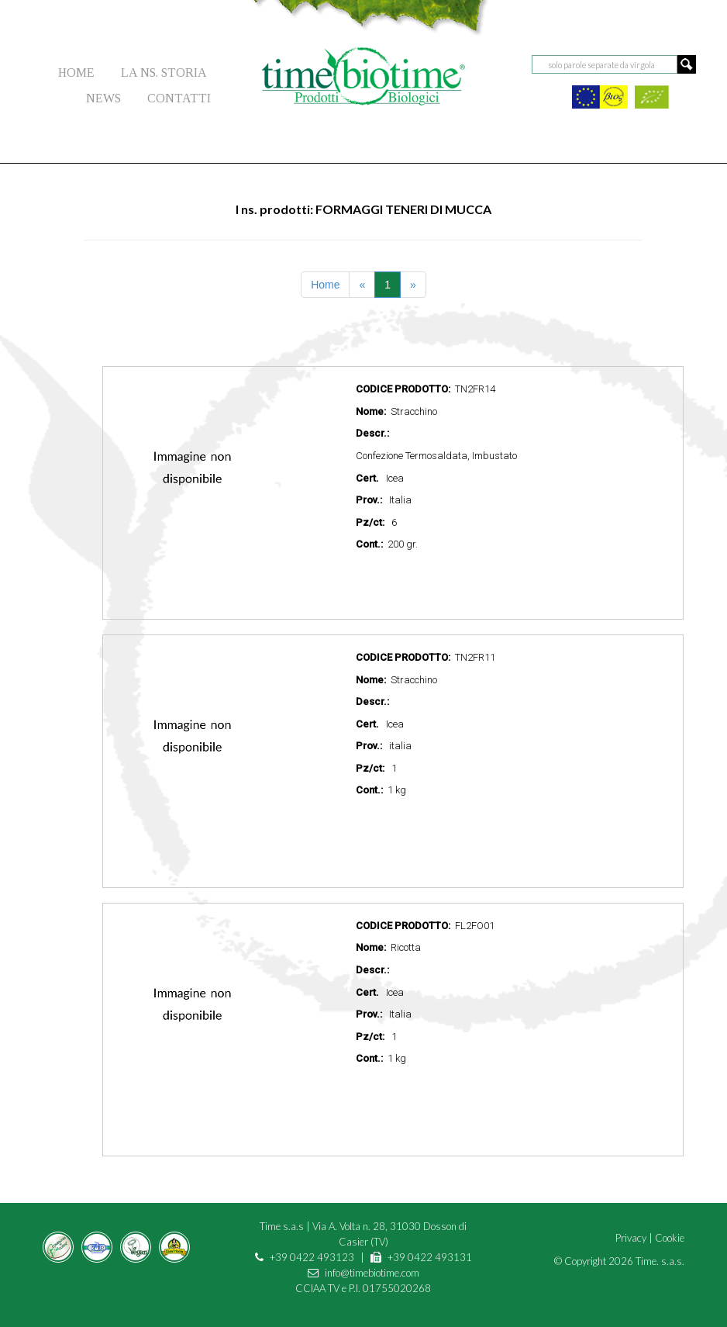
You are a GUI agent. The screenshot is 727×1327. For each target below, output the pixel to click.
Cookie (669, 1238)
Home (325, 284)
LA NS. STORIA (164, 72)
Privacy (630, 1238)
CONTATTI (179, 98)
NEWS (103, 98)
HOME (76, 72)
